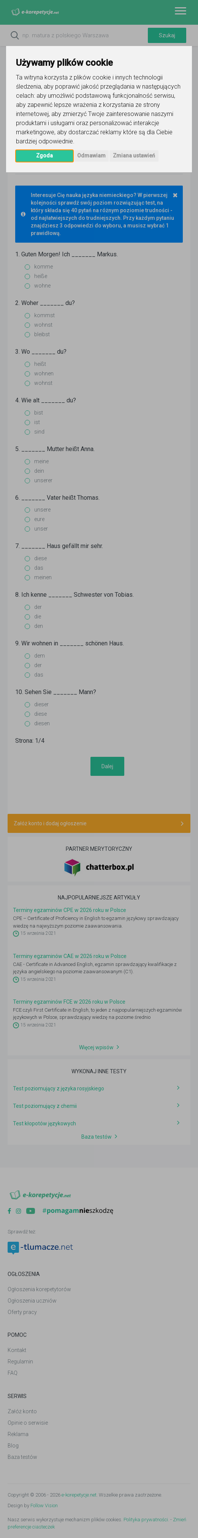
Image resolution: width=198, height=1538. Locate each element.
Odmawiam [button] (91, 156)
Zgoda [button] (44, 156)
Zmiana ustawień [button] (134, 156)
